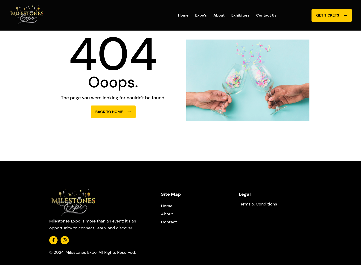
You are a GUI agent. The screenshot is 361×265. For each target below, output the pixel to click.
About (218, 15)
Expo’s (201, 15)
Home (183, 15)
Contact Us (266, 15)
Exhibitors (240, 15)
